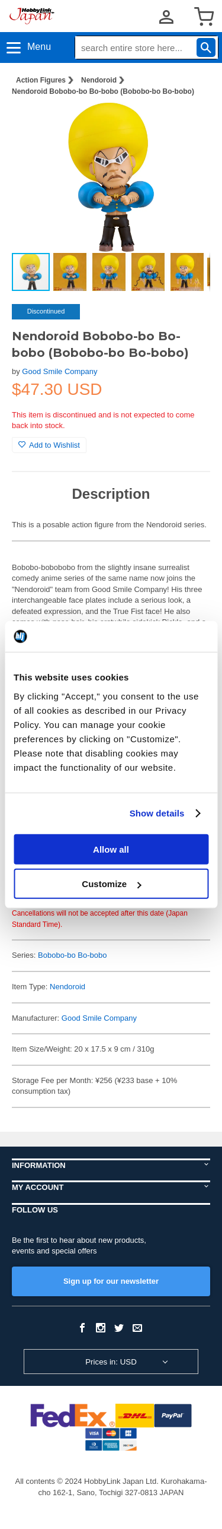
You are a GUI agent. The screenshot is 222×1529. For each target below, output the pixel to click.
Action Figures (41, 80)
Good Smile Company (59, 371)
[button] (189, 124)
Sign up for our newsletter (111, 1281)
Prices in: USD (111, 1361)
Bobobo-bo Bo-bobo (72, 955)
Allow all (111, 849)
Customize (111, 884)
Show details (157, 813)
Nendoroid (99, 80)
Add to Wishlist (49, 445)
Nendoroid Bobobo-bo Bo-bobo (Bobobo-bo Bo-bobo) (103, 91)
